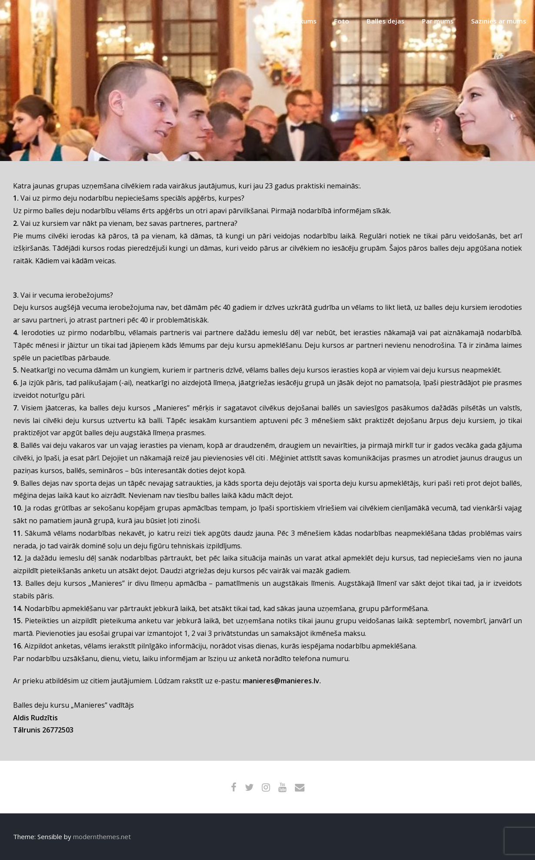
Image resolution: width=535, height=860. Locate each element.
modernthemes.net (102, 836)
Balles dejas (386, 21)
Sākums (304, 21)
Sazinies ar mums (498, 21)
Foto (341, 21)
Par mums (438, 21)
